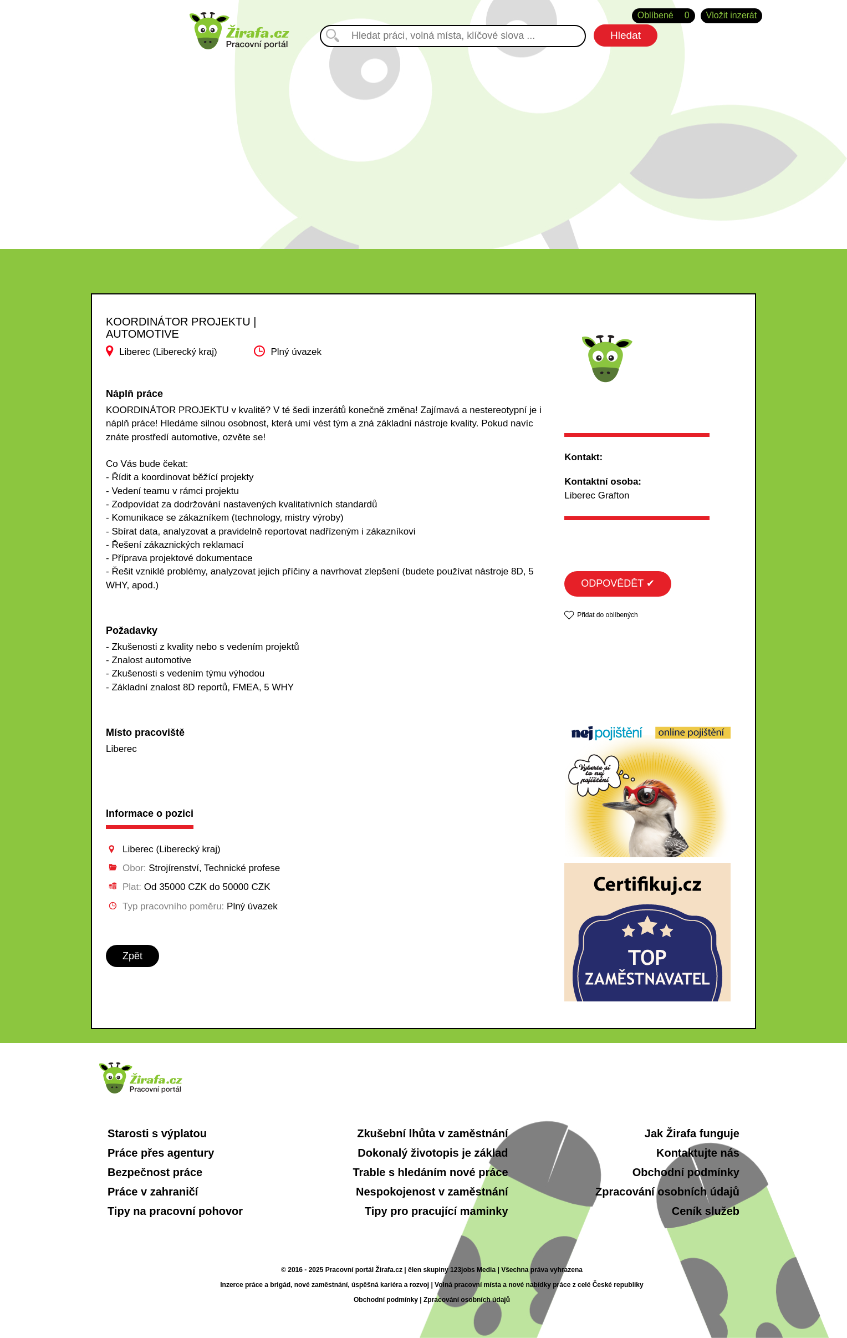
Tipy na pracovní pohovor (175, 1211)
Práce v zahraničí (153, 1192)
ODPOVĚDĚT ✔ (618, 583)
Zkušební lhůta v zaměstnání (432, 1133)
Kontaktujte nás (697, 1153)
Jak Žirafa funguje (692, 1133)
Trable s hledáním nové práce (430, 1172)
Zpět (132, 955)
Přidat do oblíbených (607, 615)
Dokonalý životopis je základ (433, 1153)
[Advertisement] (423, 143)
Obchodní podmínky (685, 1172)
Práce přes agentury (161, 1153)
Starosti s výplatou (157, 1133)
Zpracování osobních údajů (667, 1192)
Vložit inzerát (731, 15)
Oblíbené (663, 15)
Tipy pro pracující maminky (436, 1211)
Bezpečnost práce (155, 1172)
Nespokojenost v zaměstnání (432, 1192)
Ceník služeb (705, 1211)
